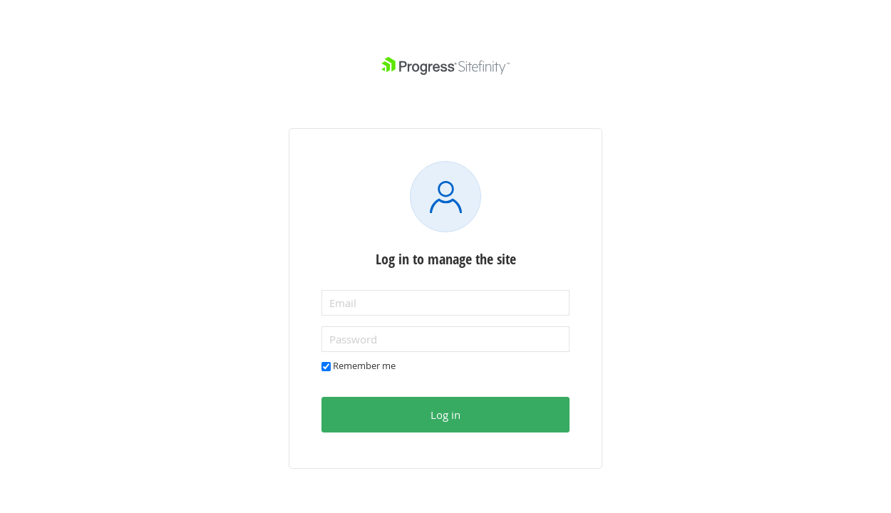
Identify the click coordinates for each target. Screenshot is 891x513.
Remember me (364, 365)
